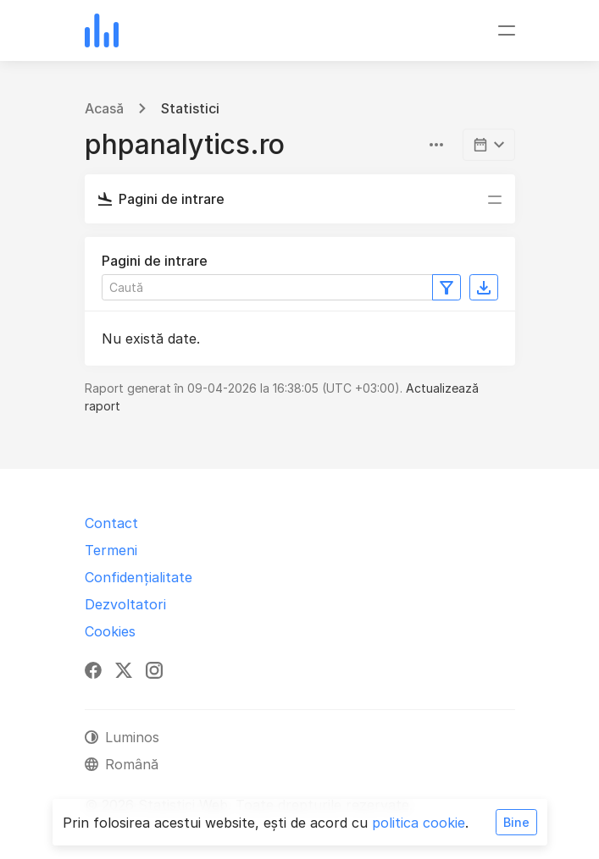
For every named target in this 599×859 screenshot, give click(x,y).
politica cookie (418, 822)
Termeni (111, 550)
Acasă (104, 108)
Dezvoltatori (125, 604)
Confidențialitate (138, 577)
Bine (516, 822)
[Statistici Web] (102, 30)
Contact (111, 523)
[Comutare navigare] (506, 30)
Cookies (110, 631)
